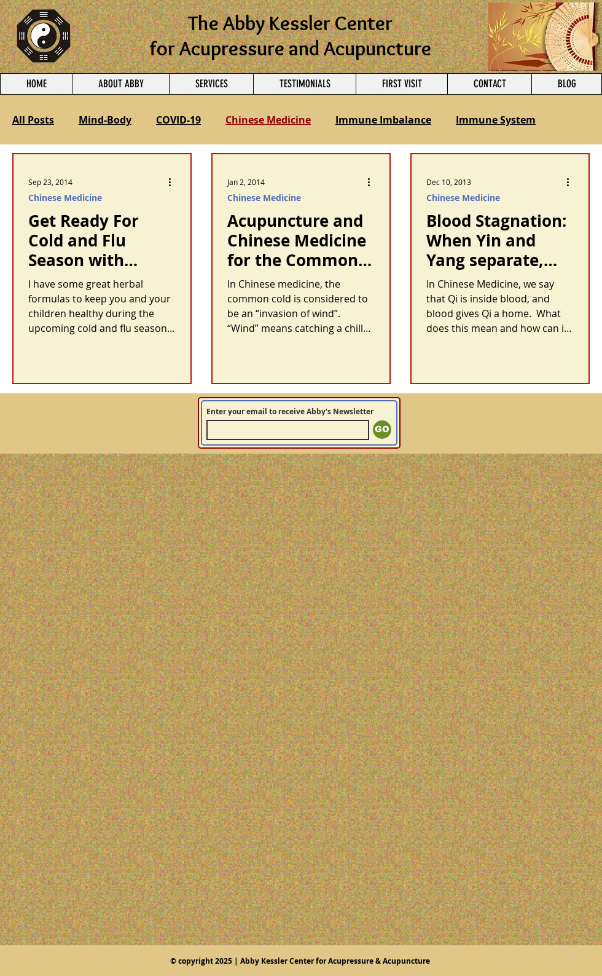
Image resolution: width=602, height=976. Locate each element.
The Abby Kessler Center (290, 22)
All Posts (33, 120)
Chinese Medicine (268, 120)
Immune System (496, 120)
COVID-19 (178, 120)
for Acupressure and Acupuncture (290, 48)
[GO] (382, 429)
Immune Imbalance (383, 120)
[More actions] (173, 182)
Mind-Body (105, 120)
